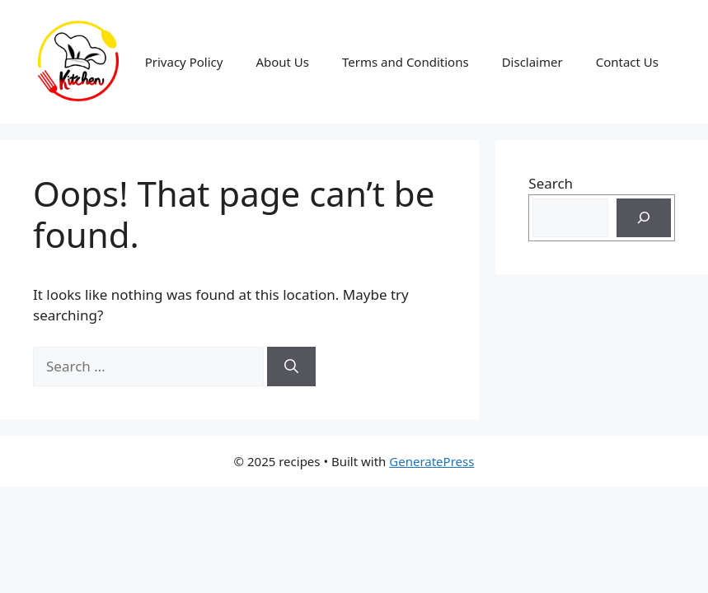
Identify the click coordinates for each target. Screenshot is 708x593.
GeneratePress (431, 461)
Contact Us (627, 62)
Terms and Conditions (405, 62)
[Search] (291, 366)
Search (550, 183)
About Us (282, 62)
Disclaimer (532, 62)
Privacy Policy (184, 62)
